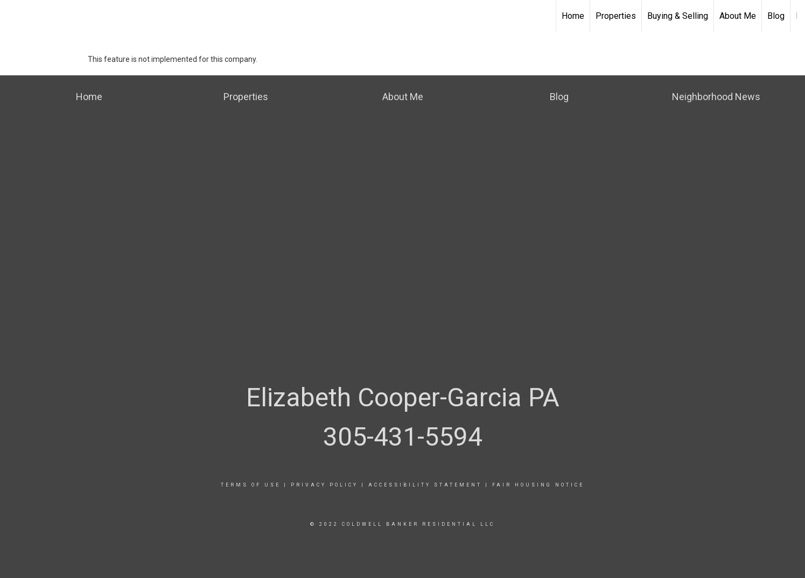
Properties (616, 16)
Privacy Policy (324, 485)
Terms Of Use (251, 485)
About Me (737, 16)
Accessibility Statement (425, 485)
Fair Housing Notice (538, 485)
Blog (776, 16)
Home (573, 16)
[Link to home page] (13, 16)
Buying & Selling (677, 16)
